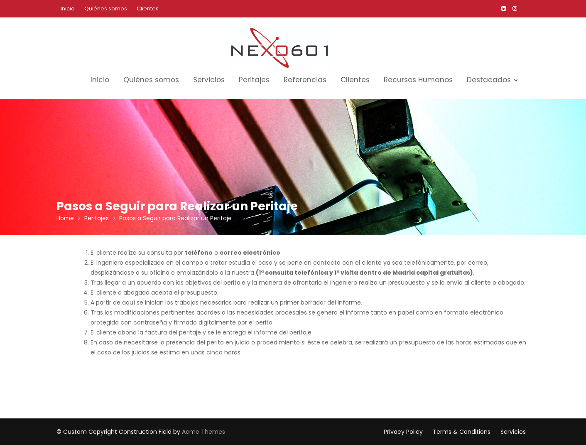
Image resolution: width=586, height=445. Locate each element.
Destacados (489, 80)
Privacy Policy (403, 432)
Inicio (68, 8)
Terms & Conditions (461, 432)
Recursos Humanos (418, 80)
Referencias (305, 80)
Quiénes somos (105, 8)
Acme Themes (203, 432)
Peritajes (254, 80)
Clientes (148, 8)
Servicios (209, 80)
